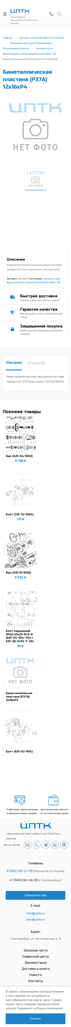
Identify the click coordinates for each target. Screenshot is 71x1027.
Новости (35, 975)
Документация (36, 963)
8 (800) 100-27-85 (20, 871)
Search (59, 14)
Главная (7, 37)
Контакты (35, 981)
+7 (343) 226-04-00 (23, 880)
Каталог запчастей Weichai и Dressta (42, 37)
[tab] (14, 363)
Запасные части (35, 950)
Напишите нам (35, 895)
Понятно (35, 1018)
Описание (14, 363)
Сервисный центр (35, 956)
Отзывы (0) (36, 363)
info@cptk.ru (35, 913)
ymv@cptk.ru (35, 919)
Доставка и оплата (36, 969)
